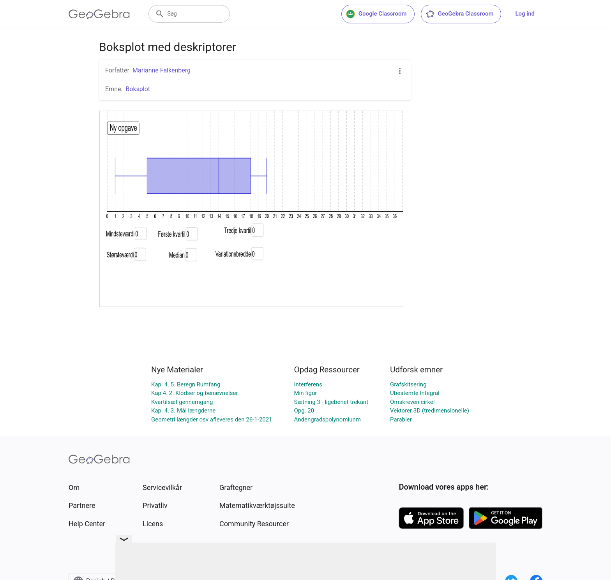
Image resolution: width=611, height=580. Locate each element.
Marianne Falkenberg (161, 70)
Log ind (525, 13)
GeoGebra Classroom (460, 14)
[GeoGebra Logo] (99, 14)
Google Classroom (376, 14)
